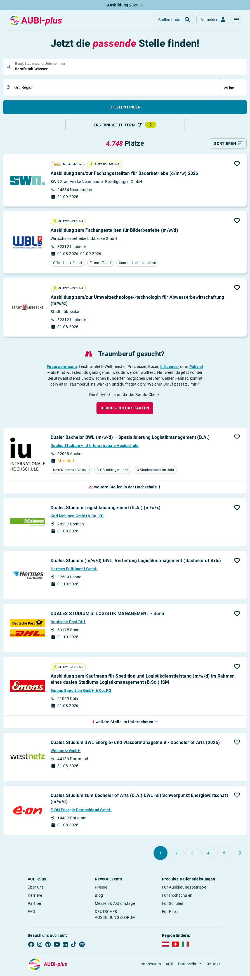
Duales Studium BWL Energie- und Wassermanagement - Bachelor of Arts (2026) (135, 742)
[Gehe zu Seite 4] (208, 853)
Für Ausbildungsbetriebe (184, 887)
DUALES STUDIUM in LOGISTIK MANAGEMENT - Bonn (107, 614)
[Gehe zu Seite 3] (192, 853)
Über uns (36, 887)
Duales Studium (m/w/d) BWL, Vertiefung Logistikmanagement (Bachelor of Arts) (136, 561)
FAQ (31, 912)
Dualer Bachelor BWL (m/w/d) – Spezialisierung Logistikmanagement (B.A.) (130, 437)
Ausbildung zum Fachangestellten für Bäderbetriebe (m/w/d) (114, 230)
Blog (99, 895)
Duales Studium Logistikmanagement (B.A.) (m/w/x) (106, 508)
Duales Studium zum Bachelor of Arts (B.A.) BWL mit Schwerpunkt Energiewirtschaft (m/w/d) (139, 799)
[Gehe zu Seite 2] (176, 853)
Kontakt (213, 964)
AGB (170, 964)
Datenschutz (189, 964)
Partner (34, 903)
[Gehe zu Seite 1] (161, 853)
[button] (236, 19)
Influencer (169, 367)
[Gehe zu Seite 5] (224, 853)
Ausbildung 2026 (125, 5)
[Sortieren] (228, 144)
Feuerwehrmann (62, 367)
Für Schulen (172, 903)
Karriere (35, 895)
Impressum (151, 964)
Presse (101, 887)
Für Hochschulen (177, 895)
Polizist (196, 367)
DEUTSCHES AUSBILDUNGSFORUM (115, 915)
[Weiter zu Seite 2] (240, 853)
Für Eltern (171, 912)
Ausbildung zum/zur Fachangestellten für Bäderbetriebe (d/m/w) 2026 (124, 174)
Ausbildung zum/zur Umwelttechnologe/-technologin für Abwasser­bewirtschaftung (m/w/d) (137, 300)
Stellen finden (125, 107)
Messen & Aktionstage (115, 903)
